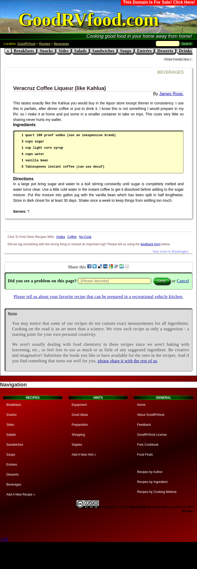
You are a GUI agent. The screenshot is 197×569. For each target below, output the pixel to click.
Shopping (78, 435)
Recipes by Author (149, 472)
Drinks (185, 51)
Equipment (79, 405)
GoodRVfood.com (88, 19)
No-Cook (85, 237)
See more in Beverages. (171, 251)
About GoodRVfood (150, 415)
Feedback (144, 425)
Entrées (144, 51)
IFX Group (188, 509)
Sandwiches (103, 51)
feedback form (151, 244)
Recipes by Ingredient (152, 482)
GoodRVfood (26, 44)
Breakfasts (24, 51)
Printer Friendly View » (178, 59)
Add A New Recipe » (20, 494)
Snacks (46, 51)
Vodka (60, 237)
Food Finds (145, 454)
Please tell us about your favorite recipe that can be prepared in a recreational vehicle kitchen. (98, 296)
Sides (64, 51)
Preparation (80, 425)
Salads (80, 51)
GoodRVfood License (152, 435)
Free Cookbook (147, 444)
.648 (4, 539)
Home (141, 405)
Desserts (165, 51)
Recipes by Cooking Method (156, 492)
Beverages (61, 44)
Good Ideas (80, 415)
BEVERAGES (170, 72)
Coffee (71, 237)
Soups (125, 51)
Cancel (183, 281)
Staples (77, 444)
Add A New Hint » (84, 454)
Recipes (44, 44)
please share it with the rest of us (127, 361)
